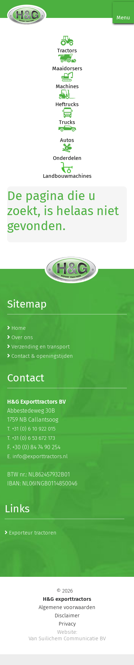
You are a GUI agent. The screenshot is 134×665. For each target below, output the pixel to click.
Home (18, 328)
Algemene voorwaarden (67, 607)
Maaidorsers (67, 68)
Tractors (67, 50)
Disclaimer (67, 615)
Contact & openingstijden (42, 356)
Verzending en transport (40, 346)
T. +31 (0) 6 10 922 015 (31, 429)
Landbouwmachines (67, 176)
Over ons (22, 337)
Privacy (67, 624)
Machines (67, 86)
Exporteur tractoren (32, 532)
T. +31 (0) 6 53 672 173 (31, 438)
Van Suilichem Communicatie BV (67, 638)
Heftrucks (67, 104)
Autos (67, 140)
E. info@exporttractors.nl (37, 456)
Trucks (67, 122)
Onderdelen (67, 158)
